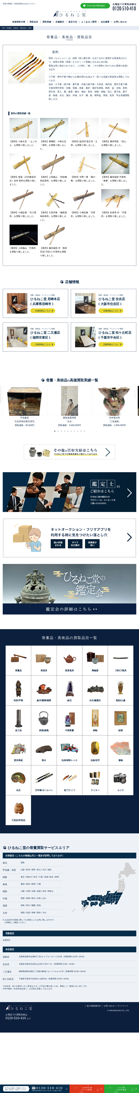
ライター (95, 790)
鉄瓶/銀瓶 (44, 730)
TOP (3, 28)
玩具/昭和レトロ (69, 760)
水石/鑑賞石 (95, 700)
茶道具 (44, 670)
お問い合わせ (120, 22)
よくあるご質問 (89, 22)
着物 (120, 760)
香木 (44, 760)
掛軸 (95, 730)
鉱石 (69, 700)
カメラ (120, 790)
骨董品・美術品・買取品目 (16, 28)
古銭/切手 (95, 760)
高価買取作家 (18, 22)
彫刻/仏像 (120, 700)
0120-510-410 (18, 1018)
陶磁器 (95, 670)
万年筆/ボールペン (44, 790)
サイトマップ (122, 1006)
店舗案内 (59, 22)
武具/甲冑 (18, 700)
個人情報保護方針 (94, 1006)
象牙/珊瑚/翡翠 (44, 700)
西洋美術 (18, 760)
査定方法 (72, 22)
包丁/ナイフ (69, 790)
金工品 (18, 730)
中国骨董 (69, 730)
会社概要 (105, 22)
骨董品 (18, 670)
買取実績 (47, 22)
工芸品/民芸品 (18, 820)
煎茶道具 (69, 670)
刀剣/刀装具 (120, 670)
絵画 (120, 730)
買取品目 (34, 22)
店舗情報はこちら (42, 311)
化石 (18, 790)
